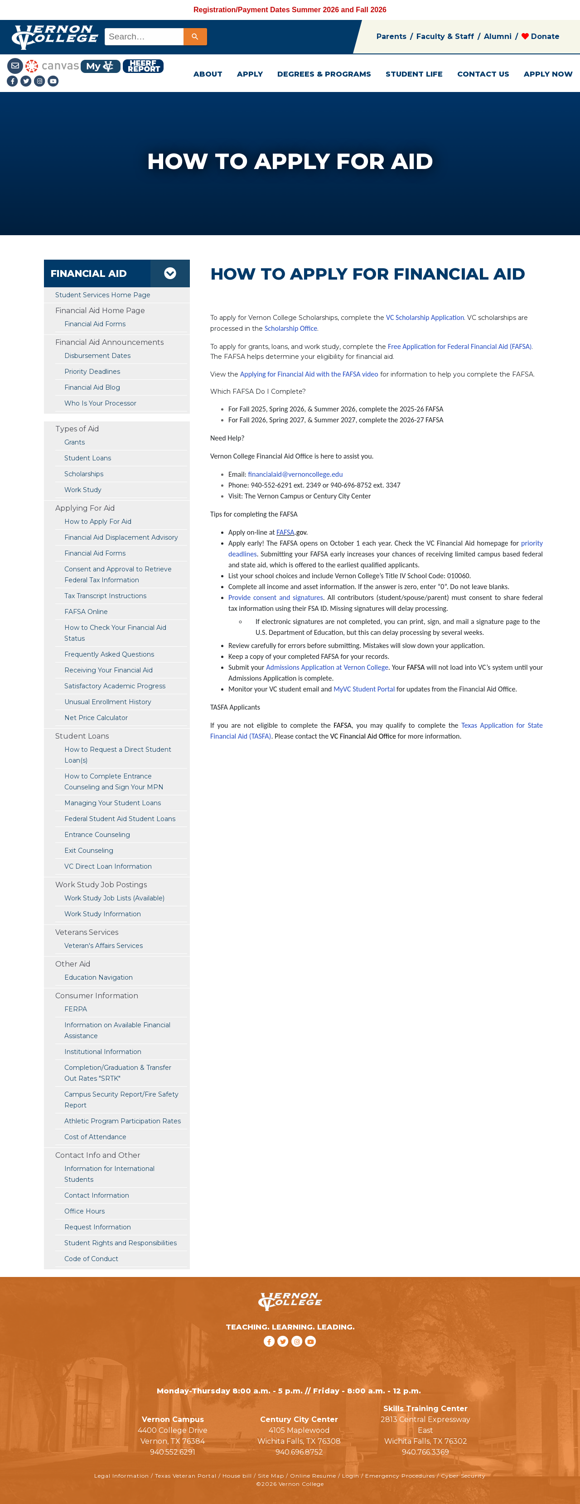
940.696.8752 (299, 1452)
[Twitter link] (27, 82)
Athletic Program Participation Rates (122, 1121)
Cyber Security (463, 1475)
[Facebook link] (13, 82)
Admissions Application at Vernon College (327, 667)
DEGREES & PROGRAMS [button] (324, 74)
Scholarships (83, 474)
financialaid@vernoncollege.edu (295, 474)
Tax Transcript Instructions (105, 596)
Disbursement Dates (97, 356)
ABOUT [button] (207, 74)
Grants (74, 442)
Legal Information (121, 1475)
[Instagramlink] (41, 82)
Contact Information (96, 1195)
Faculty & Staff (445, 36)
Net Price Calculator (96, 718)
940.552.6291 (172, 1452)
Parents (391, 36)
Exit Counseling (88, 850)
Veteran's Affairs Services (103, 946)
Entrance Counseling (97, 835)
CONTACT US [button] (483, 74)
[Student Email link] (16, 65)
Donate (541, 36)
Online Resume (313, 1475)
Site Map (271, 1475)
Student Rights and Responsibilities (120, 1243)
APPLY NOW (548, 74)
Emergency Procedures (400, 1475)
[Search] (195, 36)
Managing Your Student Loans (112, 803)
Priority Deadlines (92, 372)
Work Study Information (102, 914)
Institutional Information (102, 1052)
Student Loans (87, 458)
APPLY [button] (250, 74)
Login (350, 1475)
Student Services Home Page (102, 295)
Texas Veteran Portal (186, 1475)
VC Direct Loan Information (108, 866)
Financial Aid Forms (95, 553)
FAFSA (285, 532)
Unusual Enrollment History (107, 702)
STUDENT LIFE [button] (414, 74)
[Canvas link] (52, 65)
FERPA (75, 1009)
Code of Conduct (91, 1259)
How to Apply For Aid (97, 521)
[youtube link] (53, 82)
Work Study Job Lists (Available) (114, 898)
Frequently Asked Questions (109, 654)
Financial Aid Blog (92, 387)
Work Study (83, 490)
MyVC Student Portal (364, 689)
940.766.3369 (425, 1452)
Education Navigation (98, 977)
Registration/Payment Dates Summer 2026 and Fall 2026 (290, 10)
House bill (237, 1475)
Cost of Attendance (95, 1137)
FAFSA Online (86, 612)
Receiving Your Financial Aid (108, 670)
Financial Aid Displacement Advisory (121, 537)
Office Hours (84, 1211)
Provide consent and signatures (275, 597)
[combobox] (155, 36)
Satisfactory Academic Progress (114, 686)
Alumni (498, 36)
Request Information (97, 1227)
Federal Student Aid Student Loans (119, 819)
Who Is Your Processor (100, 403)
